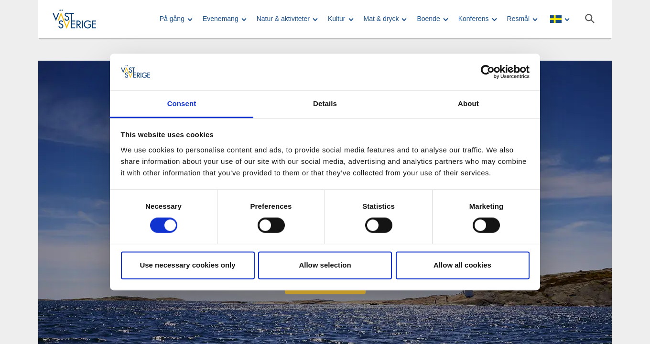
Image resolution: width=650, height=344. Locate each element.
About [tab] (468, 103)
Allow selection (325, 265)
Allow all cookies (462, 265)
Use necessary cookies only (187, 265)
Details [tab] (325, 103)
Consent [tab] (181, 103)
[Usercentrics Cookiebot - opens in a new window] (488, 72)
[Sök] (589, 18)
